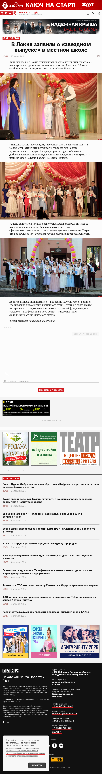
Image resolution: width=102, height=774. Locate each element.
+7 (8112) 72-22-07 (62, 706)
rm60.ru (57, 732)
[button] (99, 13)
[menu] (88, 13)
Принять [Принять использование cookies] (37, 765)
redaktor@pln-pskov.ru (64, 713)
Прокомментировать (51, 390)
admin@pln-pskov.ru (63, 721)
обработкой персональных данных (23, 756)
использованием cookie (16, 750)
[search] (93, 13)
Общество (11, 38)
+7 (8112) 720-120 (62, 728)
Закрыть (85, 333)
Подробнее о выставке (16, 381)
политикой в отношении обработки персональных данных (25, 751)
